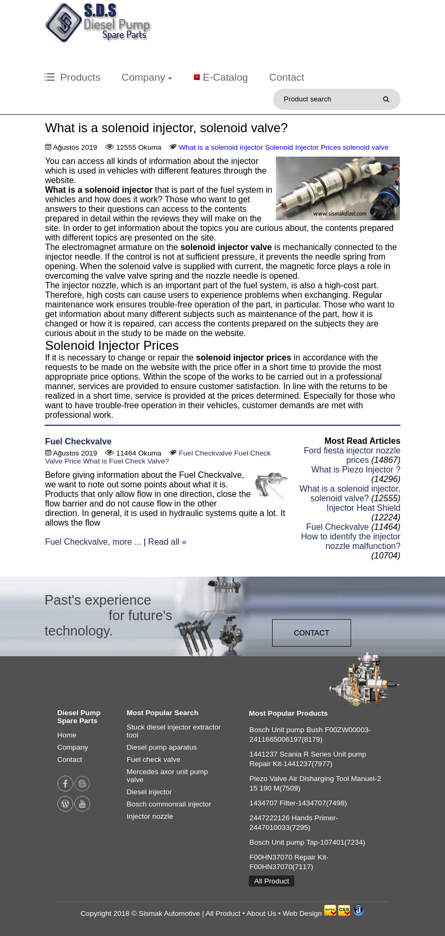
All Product (271, 881)
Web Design (302, 913)
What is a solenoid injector (221, 147)
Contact (286, 77)
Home (66, 735)
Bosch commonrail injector (169, 804)
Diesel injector (149, 792)
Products (72, 77)
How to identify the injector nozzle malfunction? (350, 541)
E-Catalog (225, 77)
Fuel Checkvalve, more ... (93, 541)
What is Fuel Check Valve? (126, 461)
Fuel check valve (153, 759)
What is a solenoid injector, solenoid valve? (350, 493)
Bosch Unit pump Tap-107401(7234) (307, 842)
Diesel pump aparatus (162, 747)
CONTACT (311, 633)
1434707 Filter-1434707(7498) (298, 803)
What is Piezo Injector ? (355, 469)
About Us (261, 913)
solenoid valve (365, 147)
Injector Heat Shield (363, 507)
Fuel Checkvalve (78, 441)
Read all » (167, 541)
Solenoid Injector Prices (303, 147)
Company (146, 77)
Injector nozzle (150, 816)
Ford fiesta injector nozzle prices (352, 455)
